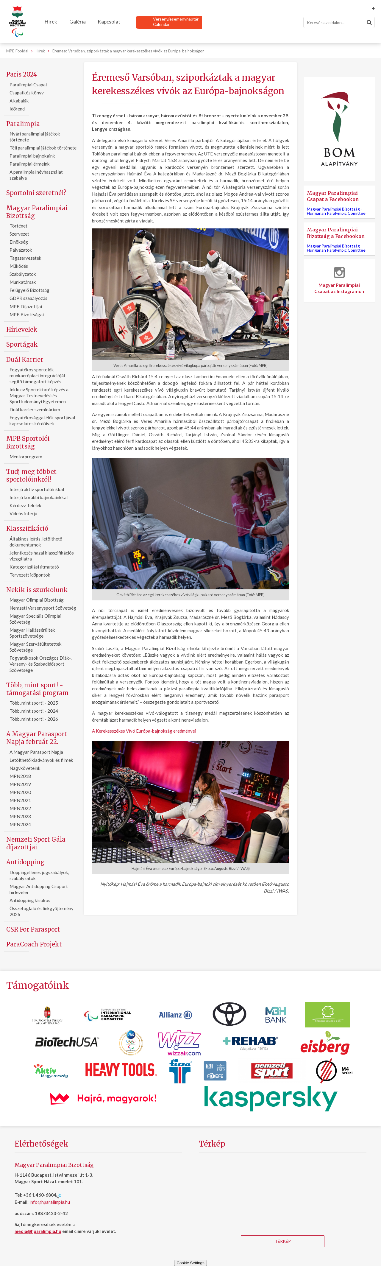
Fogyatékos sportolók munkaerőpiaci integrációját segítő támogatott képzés (38, 375)
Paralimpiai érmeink (30, 163)
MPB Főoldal (17, 51)
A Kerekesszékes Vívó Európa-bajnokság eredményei (144, 731)
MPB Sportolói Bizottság (28, 442)
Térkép (283, 1241)
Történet (18, 225)
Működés (19, 266)
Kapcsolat (109, 21)
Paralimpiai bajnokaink (32, 155)
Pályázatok (21, 250)
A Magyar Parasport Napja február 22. (36, 737)
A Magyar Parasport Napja (36, 752)
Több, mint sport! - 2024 (34, 711)
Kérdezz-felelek (25, 505)
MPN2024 (20, 824)
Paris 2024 (21, 74)
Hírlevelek (22, 329)
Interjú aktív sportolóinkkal (37, 489)
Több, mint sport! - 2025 (34, 703)
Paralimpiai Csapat (28, 84)
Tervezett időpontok (30, 574)
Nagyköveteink (25, 768)
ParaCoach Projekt (34, 944)
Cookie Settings (190, 1263)
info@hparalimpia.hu (49, 1202)
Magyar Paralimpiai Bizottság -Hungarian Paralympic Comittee (336, 211)
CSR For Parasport (33, 929)
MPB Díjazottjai (26, 306)
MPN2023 (20, 816)
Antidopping (25, 862)
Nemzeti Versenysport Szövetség (43, 608)
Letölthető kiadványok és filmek (42, 760)
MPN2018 (20, 776)
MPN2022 (20, 808)
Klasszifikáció (27, 528)
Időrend (17, 108)
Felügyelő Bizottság (30, 290)
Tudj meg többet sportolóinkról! (31, 475)
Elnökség (19, 242)
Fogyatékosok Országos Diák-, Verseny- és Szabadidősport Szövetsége (40, 663)
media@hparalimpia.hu (38, 1231)
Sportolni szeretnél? (36, 193)
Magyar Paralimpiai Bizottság (37, 211)
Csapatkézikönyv (27, 92)
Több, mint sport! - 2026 (34, 719)
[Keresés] (339, 22)
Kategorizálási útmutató (34, 566)
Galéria (77, 21)
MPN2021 (20, 800)
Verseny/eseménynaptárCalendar (176, 21)
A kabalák (19, 100)
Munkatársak (23, 282)
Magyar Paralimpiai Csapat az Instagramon (339, 280)
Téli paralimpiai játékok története (43, 147)
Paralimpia (23, 123)
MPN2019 (20, 784)
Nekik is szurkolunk (37, 590)
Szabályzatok (23, 274)
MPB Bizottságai (27, 314)
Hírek (51, 21)
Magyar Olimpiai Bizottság (37, 599)
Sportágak (22, 344)
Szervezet (19, 233)
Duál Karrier (24, 359)
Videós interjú (23, 513)
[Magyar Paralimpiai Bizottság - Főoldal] (17, 22)
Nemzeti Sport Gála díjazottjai (35, 843)
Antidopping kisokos (30, 900)
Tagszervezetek (25, 258)
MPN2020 (20, 792)
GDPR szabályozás (28, 298)
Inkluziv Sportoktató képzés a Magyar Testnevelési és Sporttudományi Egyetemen (39, 395)
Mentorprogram (26, 456)
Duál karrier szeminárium (35, 409)
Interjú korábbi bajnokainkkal (39, 497)
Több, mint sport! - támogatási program (37, 689)
